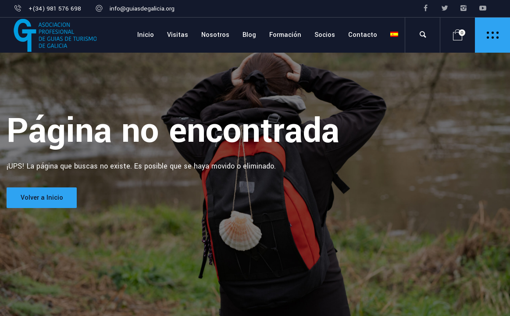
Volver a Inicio (42, 197)
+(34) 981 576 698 (55, 8)
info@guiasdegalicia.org (142, 8)
